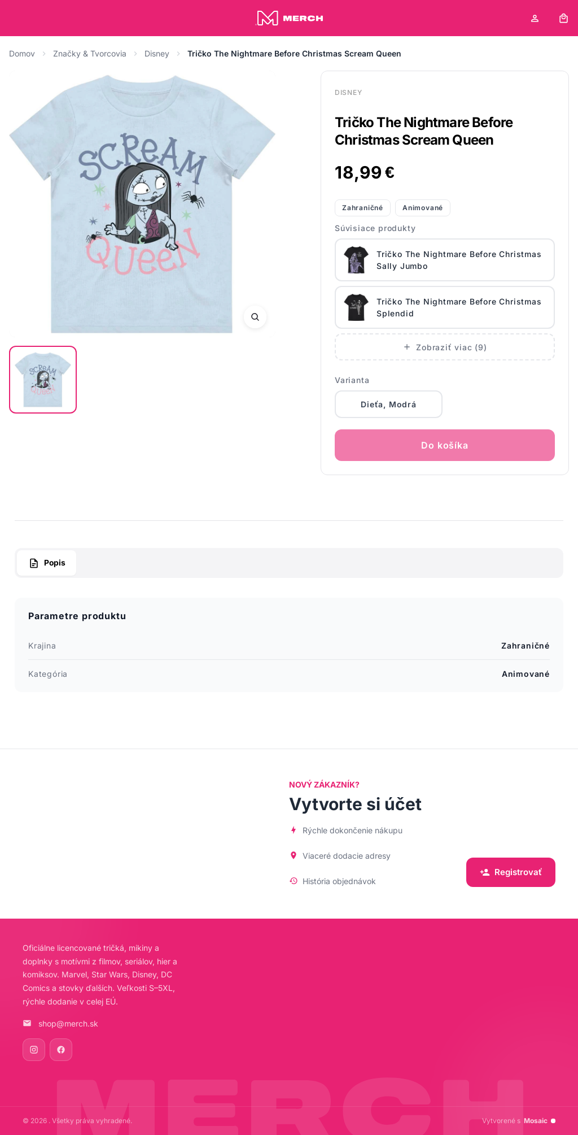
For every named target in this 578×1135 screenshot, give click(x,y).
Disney (156, 53)
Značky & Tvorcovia (89, 53)
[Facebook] (61, 1049)
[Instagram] (34, 1049)
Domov (22, 53)
